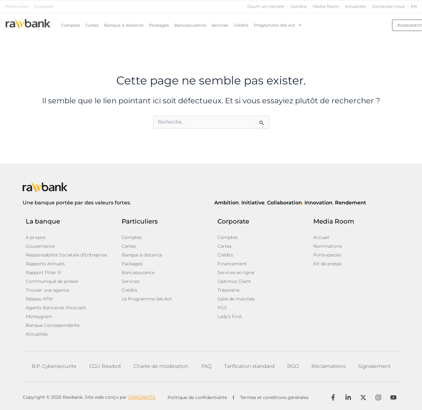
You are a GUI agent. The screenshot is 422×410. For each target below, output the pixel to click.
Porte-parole (327, 255)
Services (219, 25)
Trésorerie (228, 290)
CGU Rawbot (105, 366)
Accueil (321, 237)
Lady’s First (229, 316)
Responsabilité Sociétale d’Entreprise (66, 255)
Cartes (92, 25)
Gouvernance (40, 246)
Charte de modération (161, 366)
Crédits (241, 25)
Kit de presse (327, 264)
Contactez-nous (388, 6)
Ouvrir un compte (265, 6)
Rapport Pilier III (43, 272)
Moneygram (39, 316)
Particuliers (17, 6)
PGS (222, 307)
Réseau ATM (39, 299)
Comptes (70, 25)
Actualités (355, 6)
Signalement (374, 366)
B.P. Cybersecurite (54, 366)
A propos (36, 237)
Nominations (327, 246)
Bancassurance (190, 25)
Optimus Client (234, 281)
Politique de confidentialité (197, 397)
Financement (232, 264)
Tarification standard (249, 366)
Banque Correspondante (52, 325)
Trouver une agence (47, 290)
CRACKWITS (141, 397)
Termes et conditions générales (274, 397)
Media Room (326, 6)
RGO (293, 366)
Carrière (298, 6)
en (414, 6)
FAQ (206, 366)
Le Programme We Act (147, 299)
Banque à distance (124, 25)
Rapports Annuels (45, 264)
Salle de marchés (236, 299)
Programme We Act (278, 25)
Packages (159, 25)
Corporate (44, 6)
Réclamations (328, 366)
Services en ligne (235, 272)
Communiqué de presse (52, 281)
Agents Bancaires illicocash (56, 307)
